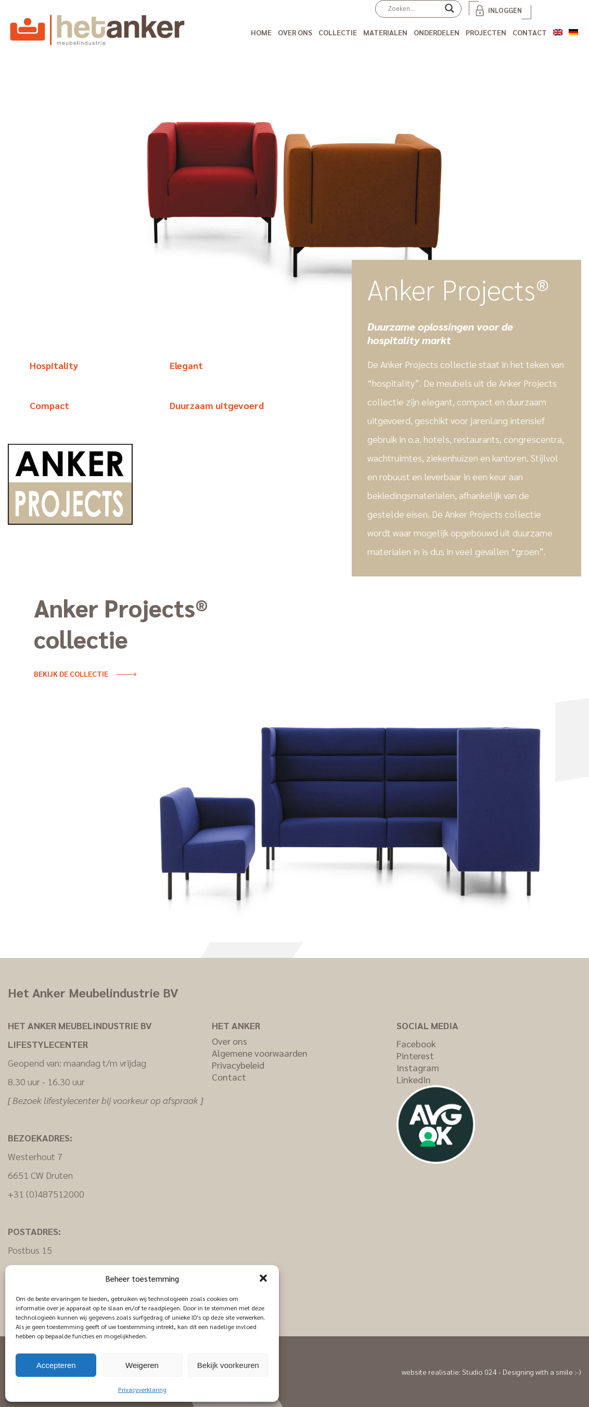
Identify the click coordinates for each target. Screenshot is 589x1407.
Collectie (337, 32)
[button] (263, 1278)
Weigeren (142, 1365)
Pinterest (415, 1055)
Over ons (295, 32)
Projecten (486, 32)
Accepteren (56, 1365)
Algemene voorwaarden (260, 1053)
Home (261, 32)
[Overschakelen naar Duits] (573, 30)
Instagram (417, 1067)
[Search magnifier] (449, 12)
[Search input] (414, 8)
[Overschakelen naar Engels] (558, 30)
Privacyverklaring (142, 1389)
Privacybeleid (238, 1065)
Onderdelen (436, 32)
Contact (530, 32)
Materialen (385, 32)
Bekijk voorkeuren (228, 1365)
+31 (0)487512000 (46, 1194)
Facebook (416, 1043)
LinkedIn (413, 1079)
